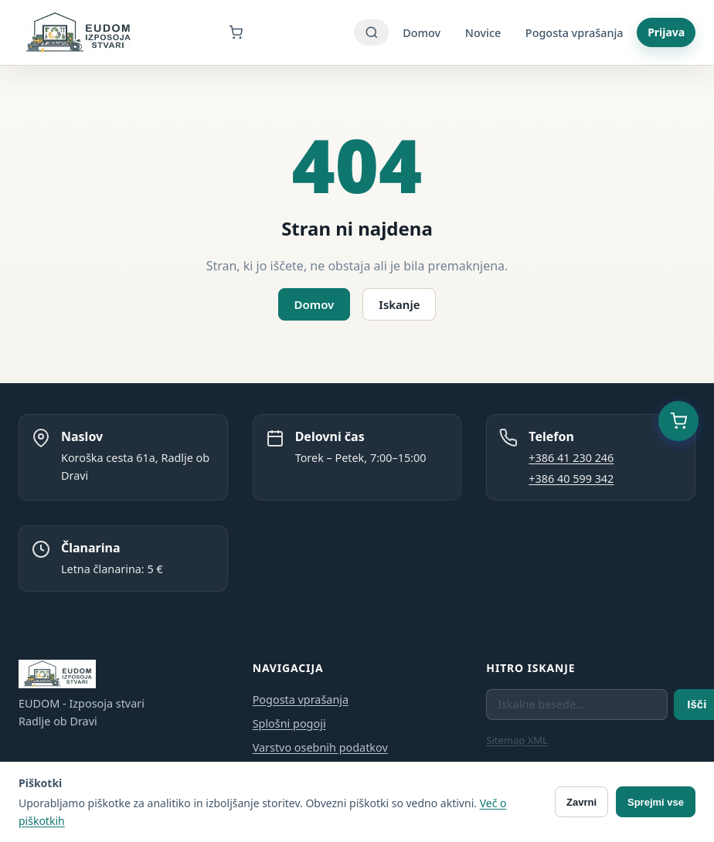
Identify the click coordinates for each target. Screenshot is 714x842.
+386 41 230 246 (571, 457)
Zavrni (581, 802)
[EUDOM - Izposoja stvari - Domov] (78, 33)
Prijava (666, 32)
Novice (483, 32)
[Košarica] (245, 32)
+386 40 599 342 (571, 478)
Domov (421, 32)
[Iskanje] (371, 32)
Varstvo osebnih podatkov (320, 747)
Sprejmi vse (655, 802)
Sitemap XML (517, 740)
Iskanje (399, 304)
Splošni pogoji (289, 723)
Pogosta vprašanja (574, 32)
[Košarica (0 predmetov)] (678, 421)
